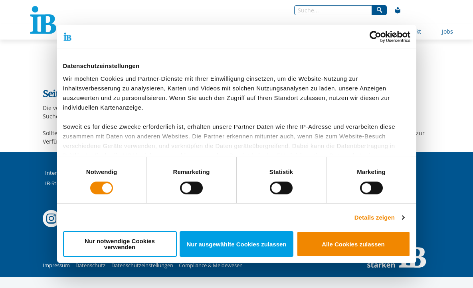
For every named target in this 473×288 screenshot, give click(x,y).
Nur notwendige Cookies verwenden (120, 244)
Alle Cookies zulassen (353, 244)
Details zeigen (374, 217)
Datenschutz (90, 265)
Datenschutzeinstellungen (142, 265)
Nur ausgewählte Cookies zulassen (236, 244)
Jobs (447, 31)
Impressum (56, 265)
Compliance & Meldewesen (211, 265)
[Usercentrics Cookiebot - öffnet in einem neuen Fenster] (375, 37)
